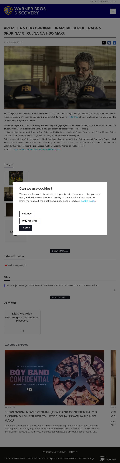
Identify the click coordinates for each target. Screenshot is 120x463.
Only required (30, 221)
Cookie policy (88, 201)
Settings (27, 214)
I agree (26, 228)
